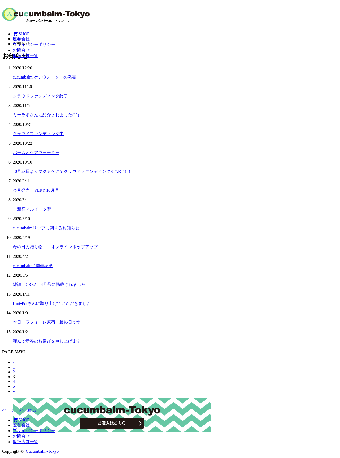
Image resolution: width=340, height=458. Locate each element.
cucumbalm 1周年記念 (33, 265)
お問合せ (21, 50)
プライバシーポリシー (34, 44)
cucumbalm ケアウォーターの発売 (44, 77)
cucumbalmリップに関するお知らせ (46, 228)
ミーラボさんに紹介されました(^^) (46, 115)
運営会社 (21, 39)
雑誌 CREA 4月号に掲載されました (49, 284)
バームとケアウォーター (36, 152)
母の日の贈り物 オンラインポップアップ (55, 247)
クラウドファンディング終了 (40, 96)
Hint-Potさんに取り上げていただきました (52, 303)
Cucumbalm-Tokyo (42, 451)
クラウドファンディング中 (38, 133)
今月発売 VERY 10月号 (36, 190)
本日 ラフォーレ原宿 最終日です (47, 322)
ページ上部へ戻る (19, 410)
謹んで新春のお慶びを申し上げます (47, 341)
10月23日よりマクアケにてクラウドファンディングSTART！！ (72, 171)
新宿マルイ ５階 (34, 209)
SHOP (21, 34)
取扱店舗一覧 (25, 55)
